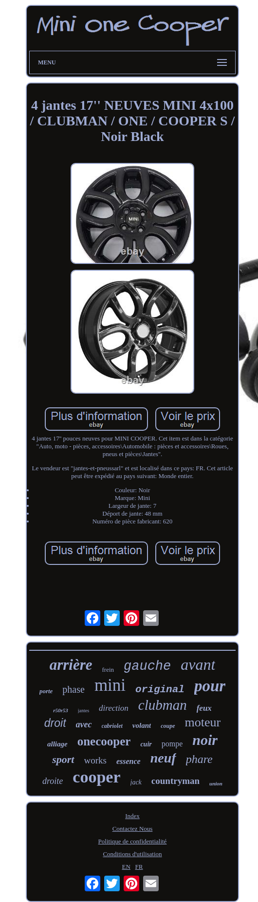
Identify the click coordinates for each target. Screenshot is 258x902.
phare (199, 759)
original (159, 689)
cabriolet (112, 725)
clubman (162, 705)
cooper (96, 777)
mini (110, 685)
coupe (168, 725)
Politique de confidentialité (132, 841)
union (215, 783)
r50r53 (60, 710)
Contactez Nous (132, 828)
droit (55, 723)
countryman (175, 781)
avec (84, 724)
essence (128, 761)
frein (108, 669)
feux (204, 708)
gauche (147, 666)
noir (205, 740)
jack (136, 782)
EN (126, 866)
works (95, 760)
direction (114, 708)
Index (132, 816)
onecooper (104, 741)
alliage (57, 744)
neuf (163, 757)
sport (63, 759)
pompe (172, 744)
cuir (145, 744)
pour (209, 686)
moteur (203, 722)
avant (198, 664)
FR (139, 866)
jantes (83, 710)
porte (46, 691)
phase (73, 689)
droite (52, 781)
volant (141, 725)
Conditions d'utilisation (132, 854)
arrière (71, 664)
